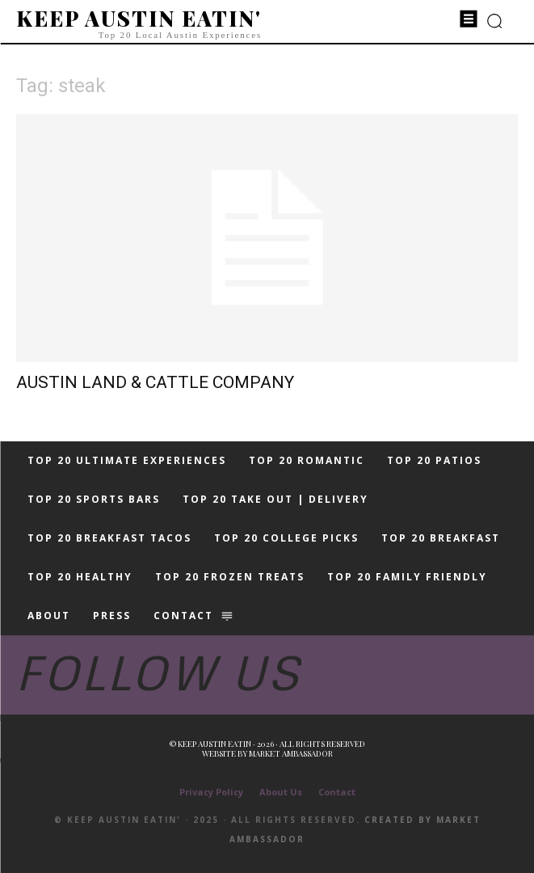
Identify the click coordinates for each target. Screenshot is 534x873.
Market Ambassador (291, 753)
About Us (280, 792)
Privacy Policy (211, 792)
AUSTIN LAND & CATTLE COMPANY (155, 382)
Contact (336, 792)
